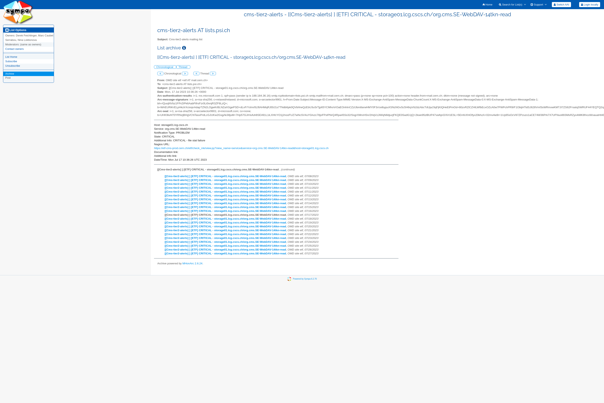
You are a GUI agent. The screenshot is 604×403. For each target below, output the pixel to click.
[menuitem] (488, 4)
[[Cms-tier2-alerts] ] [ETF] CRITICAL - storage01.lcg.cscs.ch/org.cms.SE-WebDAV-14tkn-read (225, 176)
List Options (15, 30)
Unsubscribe (12, 65)
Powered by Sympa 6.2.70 (305, 279)
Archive (9, 73)
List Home (11, 56)
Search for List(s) (510, 4)
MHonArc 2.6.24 (192, 263)
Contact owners (14, 48)
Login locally (589, 4)
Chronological (165, 67)
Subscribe (11, 61)
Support (536, 4)
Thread (183, 67)
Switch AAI (561, 4)
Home (487, 4)
